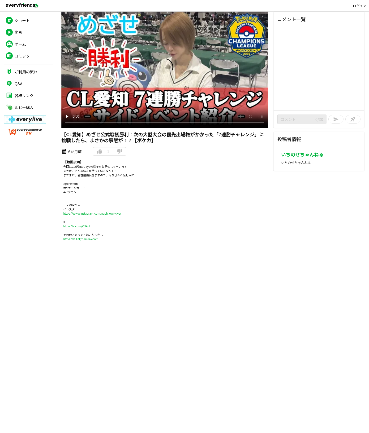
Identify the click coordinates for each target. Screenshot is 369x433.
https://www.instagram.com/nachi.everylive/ (92, 213)
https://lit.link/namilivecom (81, 239)
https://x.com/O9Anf (76, 226)
